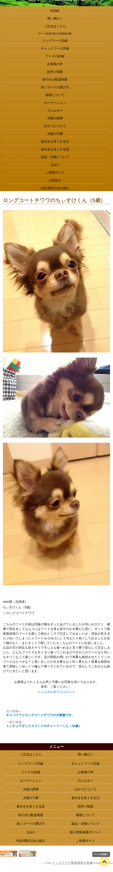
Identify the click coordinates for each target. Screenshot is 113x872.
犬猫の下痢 (55, 133)
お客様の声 (55, 64)
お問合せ (55, 180)
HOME (55, 10)
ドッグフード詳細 (54, 40)
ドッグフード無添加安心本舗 (72, 862)
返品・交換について (55, 157)
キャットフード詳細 (55, 48)
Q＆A (55, 164)
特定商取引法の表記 (55, 188)
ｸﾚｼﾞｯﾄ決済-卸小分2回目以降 (55, 33)
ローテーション (55, 102)
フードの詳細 (55, 56)
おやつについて (55, 126)
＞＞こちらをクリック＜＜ (56, 691)
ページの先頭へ (101, 854)
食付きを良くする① (55, 141)
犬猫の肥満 (55, 118)
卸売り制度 (55, 71)
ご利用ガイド (55, 172)
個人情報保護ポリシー (85, 832)
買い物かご (55, 18)
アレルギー (55, 110)
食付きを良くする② (55, 149)
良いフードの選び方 (55, 87)
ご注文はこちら (55, 26)
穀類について (55, 95)
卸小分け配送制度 (54, 79)
